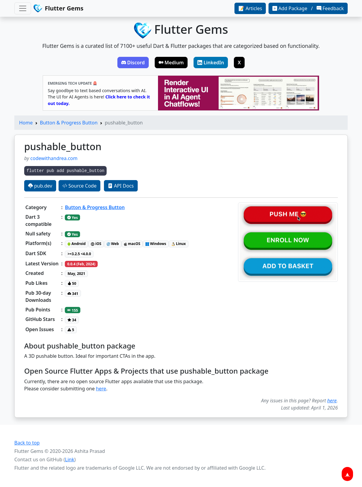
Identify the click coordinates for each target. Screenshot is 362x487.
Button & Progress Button (69, 122)
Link (69, 459)
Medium (171, 62)
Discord (133, 62)
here (101, 388)
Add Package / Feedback (308, 8)
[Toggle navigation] (22, 8)
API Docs (121, 185)
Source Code (79, 185)
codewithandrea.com (54, 158)
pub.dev (40, 185)
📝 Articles (250, 8)
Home (26, 122)
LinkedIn (210, 62)
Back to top (27, 442)
